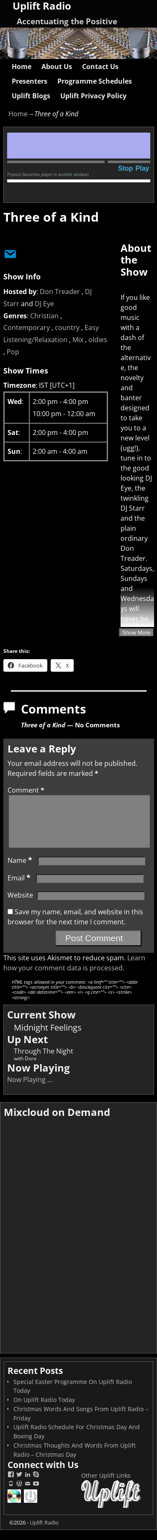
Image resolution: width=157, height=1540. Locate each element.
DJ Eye (44, 303)
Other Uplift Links (106, 1485)
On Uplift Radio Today (44, 1410)
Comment (27, 790)
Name (21, 870)
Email (20, 888)
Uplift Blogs (31, 95)
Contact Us (100, 66)
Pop (13, 351)
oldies (97, 339)
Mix (77, 339)
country (67, 327)
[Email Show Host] (7, 253)
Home (21, 66)
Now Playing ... (29, 1089)
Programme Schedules (94, 81)
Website (20, 905)
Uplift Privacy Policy (93, 95)
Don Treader (60, 291)
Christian (44, 315)
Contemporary (26, 327)
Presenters (29, 81)
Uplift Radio (44, 1532)
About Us (56, 66)
